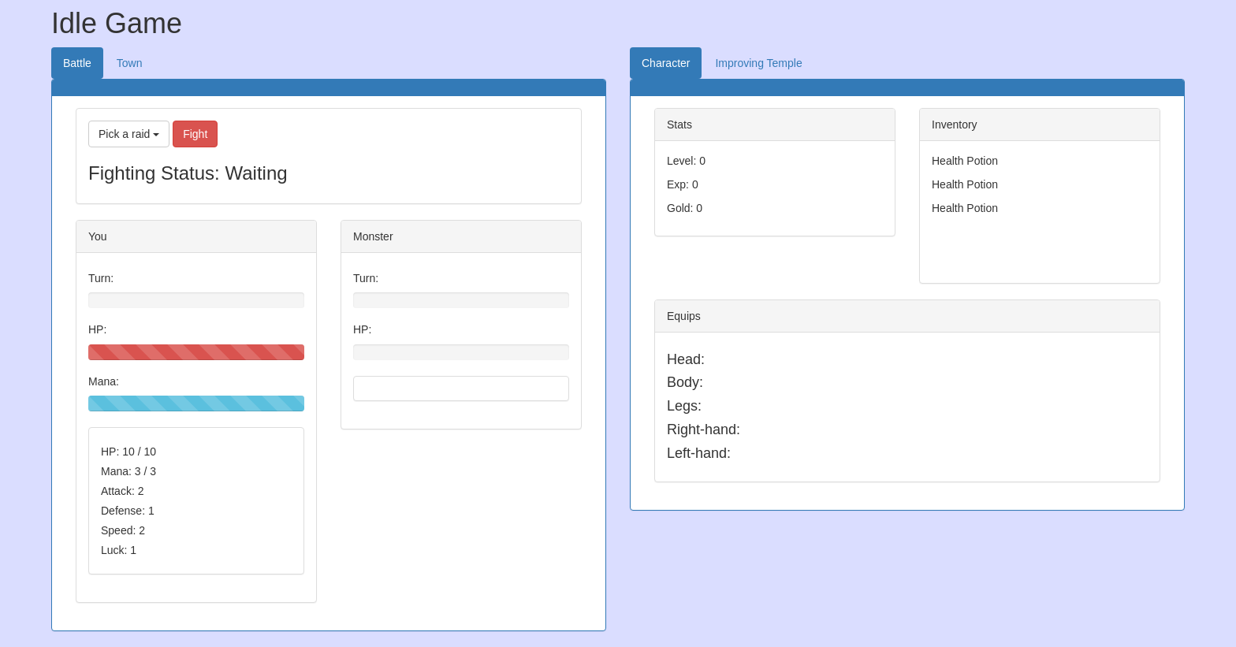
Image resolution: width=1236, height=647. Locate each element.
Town (130, 63)
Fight (195, 134)
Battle (77, 63)
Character (666, 63)
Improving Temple (758, 63)
